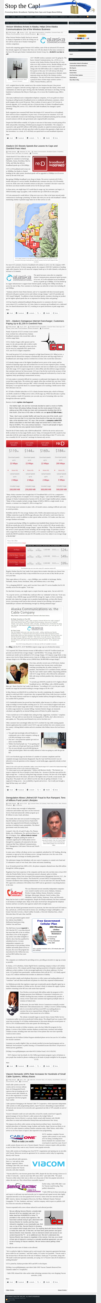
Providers (29, 16)
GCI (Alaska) (25, 153)
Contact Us (63, 16)
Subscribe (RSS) (10, 1299)
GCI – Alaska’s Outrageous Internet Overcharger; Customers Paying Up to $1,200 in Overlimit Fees (35, 322)
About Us (82, 16)
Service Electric (10, 1081)
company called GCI (54, 420)
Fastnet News (73, 72)
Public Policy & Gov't (52, 803)
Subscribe (91, 16)
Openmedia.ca (73, 77)
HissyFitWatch (56, 1079)
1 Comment (42, 34)
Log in (71, 54)
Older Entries (10, 1290)
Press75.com (22, 1298)
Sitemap (8, 1301)
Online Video (14, 328)
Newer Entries (62, 1290)
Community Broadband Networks (78, 65)
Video (59, 803)
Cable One (32, 1079)
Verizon (22, 34)
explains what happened (25, 402)
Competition (48, 32)
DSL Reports (73, 68)
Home (7, 16)
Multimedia (21, 16)
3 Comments (24, 1081)
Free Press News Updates (76, 75)
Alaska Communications (37, 32)
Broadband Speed (51, 151)
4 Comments (18, 805)
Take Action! (54, 16)
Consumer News (56, 32)
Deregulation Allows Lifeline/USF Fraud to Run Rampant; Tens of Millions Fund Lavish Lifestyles (35, 798)
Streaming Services (41, 16)
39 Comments (45, 328)
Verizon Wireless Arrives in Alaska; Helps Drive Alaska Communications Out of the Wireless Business (32, 27)
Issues (13, 16)
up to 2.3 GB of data (54, 412)
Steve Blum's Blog (74, 79)
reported (24, 928)
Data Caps (18, 153)
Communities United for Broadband (79, 63)
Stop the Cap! (22, 5)
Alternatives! (73, 16)
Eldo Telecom (73, 70)
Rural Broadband (15, 34)
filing (10, 647)
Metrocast (63, 1079)
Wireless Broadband (30, 34)
